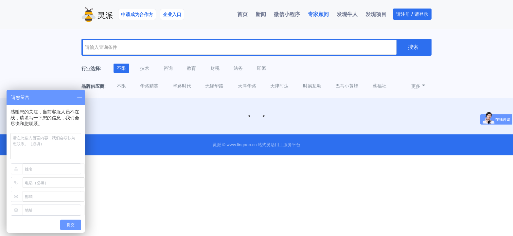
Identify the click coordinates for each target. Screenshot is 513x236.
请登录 (421, 14)
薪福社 (379, 85)
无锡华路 (214, 85)
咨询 (168, 68)
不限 (121, 68)
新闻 (261, 14)
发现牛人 (347, 14)
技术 (144, 68)
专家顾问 (318, 14)
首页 (242, 14)
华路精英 (149, 85)
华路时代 (182, 85)
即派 (261, 68)
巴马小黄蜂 (346, 85)
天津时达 (279, 85)
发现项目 (375, 14)
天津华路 (247, 85)
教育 (191, 68)
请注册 (403, 14)
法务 (238, 68)
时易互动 (312, 85)
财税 (215, 68)
